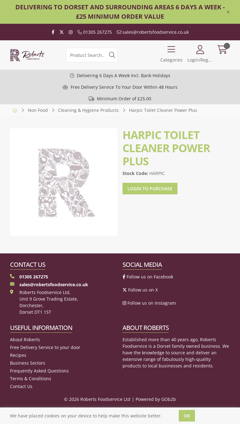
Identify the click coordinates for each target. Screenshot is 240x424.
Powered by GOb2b (156, 399)
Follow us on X (140, 290)
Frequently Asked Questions (39, 371)
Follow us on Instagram (149, 303)
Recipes (18, 355)
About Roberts (25, 339)
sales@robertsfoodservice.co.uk (153, 32)
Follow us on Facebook (147, 277)
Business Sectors (27, 363)
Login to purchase (150, 189)
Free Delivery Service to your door (45, 347)
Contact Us (21, 386)
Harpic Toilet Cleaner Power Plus (163, 110)
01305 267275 (95, 32)
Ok (187, 416)
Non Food (38, 110)
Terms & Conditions (30, 379)
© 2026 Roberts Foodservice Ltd (97, 399)
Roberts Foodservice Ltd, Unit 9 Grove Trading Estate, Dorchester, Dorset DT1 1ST (44, 302)
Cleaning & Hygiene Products (88, 110)
